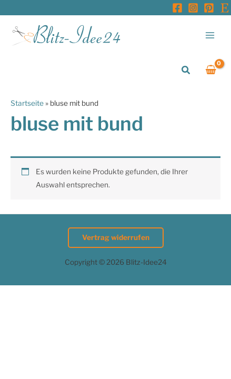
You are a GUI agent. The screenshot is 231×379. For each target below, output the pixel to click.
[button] (186, 70)
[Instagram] (193, 8)
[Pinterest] (209, 8)
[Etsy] (224, 8)
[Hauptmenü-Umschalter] (210, 35)
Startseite (27, 103)
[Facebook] (177, 8)
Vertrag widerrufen (115, 237)
